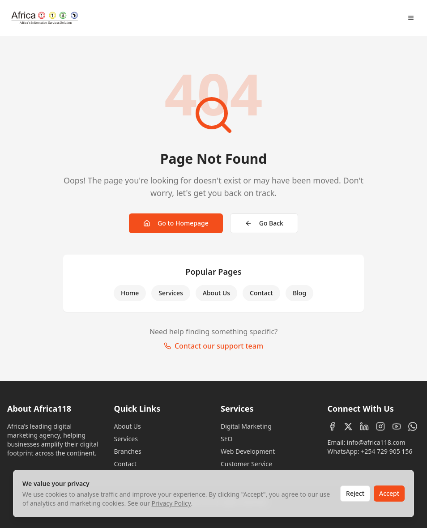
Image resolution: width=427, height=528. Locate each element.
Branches (127, 451)
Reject (355, 493)
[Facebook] (332, 426)
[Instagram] (380, 426)
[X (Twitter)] (348, 426)
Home (130, 293)
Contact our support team (213, 346)
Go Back (264, 223)
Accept (389, 493)
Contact (261, 293)
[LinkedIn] (364, 426)
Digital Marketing (246, 426)
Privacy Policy (171, 503)
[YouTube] (396, 426)
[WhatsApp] (412, 426)
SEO (226, 438)
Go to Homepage (176, 223)
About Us (216, 293)
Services (170, 293)
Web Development (248, 451)
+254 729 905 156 (386, 451)
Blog (299, 293)
